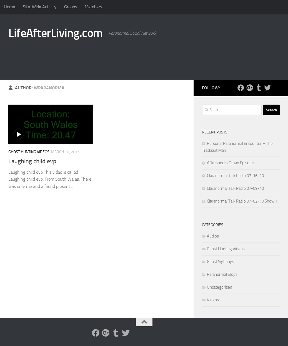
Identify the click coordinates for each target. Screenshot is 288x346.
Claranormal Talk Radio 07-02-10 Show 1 (242, 201)
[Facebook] (240, 87)
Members (93, 6)
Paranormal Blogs (222, 274)
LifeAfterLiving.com (55, 33)
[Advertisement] (178, 56)
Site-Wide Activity (39, 6)
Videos (213, 299)
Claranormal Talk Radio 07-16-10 (235, 175)
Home (9, 6)
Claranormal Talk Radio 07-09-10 (235, 188)
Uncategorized (219, 287)
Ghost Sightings (220, 261)
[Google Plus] (249, 87)
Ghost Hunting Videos (28, 152)
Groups (70, 6)
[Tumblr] (258, 87)
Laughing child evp (32, 161)
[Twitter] (267, 87)
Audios (213, 236)
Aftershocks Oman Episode (230, 162)
